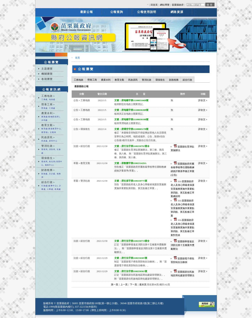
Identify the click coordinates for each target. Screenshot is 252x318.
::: (147, 4)
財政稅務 (174, 79)
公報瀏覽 (51, 62)
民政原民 (133, 79)
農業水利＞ (52, 117)
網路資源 (177, 11)
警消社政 (146, 79)
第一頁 (114, 284)
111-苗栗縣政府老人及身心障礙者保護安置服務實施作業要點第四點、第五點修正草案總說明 (182, 189)
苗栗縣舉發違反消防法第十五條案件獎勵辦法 (182, 245)
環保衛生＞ (52, 162)
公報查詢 (116, 11)
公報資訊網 (51, 89)
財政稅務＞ (52, 174)
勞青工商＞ (52, 106)
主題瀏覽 (47, 68)
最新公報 (86, 11)
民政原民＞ (52, 139)
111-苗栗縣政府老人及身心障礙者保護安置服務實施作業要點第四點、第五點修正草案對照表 (182, 227)
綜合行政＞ (52, 186)
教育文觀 (119, 79)
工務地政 (78, 79)
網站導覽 (164, 5)
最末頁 (142, 284)
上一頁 (124, 284)
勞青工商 (92, 79)
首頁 (77, 57)
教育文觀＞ (52, 129)
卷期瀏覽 (47, 79)
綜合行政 (187, 79)
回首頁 (154, 5)
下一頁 (133, 284)
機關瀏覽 (47, 73)
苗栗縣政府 (178, 5)
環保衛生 (160, 79)
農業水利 (105, 79)
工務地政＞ (52, 97)
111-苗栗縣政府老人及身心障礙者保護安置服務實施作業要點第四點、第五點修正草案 (182, 208)
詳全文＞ (203, 100)
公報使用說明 (146, 11)
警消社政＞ (52, 149)
